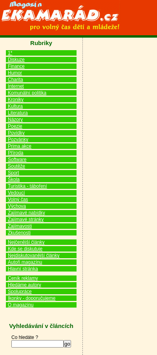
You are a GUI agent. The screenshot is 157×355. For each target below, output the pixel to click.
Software (17, 159)
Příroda (15, 153)
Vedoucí (16, 193)
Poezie (15, 126)
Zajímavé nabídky (26, 213)
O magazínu (20, 305)
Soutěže (16, 166)
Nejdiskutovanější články (33, 255)
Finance (16, 66)
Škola (14, 179)
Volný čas (18, 199)
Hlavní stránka (23, 269)
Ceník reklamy (23, 278)
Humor (15, 73)
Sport (13, 173)
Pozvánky (18, 139)
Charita (15, 79)
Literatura (18, 113)
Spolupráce (20, 291)
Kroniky (16, 99)
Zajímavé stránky (26, 219)
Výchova (17, 206)
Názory (15, 119)
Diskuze (16, 59)
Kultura (15, 106)
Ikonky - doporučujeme (31, 298)
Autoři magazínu (25, 262)
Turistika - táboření (27, 186)
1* (10, 53)
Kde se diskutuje (25, 249)
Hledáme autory (24, 285)
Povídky (16, 133)
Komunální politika (27, 93)
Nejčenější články (26, 242)
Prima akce (19, 146)
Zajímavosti (20, 226)
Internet (16, 86)
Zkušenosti (19, 232)
